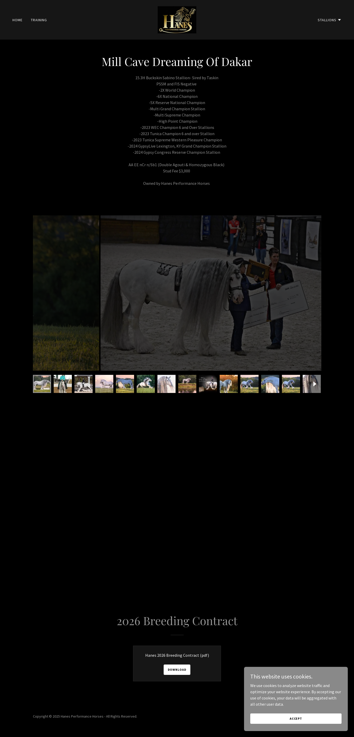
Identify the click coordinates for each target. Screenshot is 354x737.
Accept (296, 718)
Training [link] (39, 20)
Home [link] (17, 20)
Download (177, 670)
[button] (330, 20)
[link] (177, 19)
